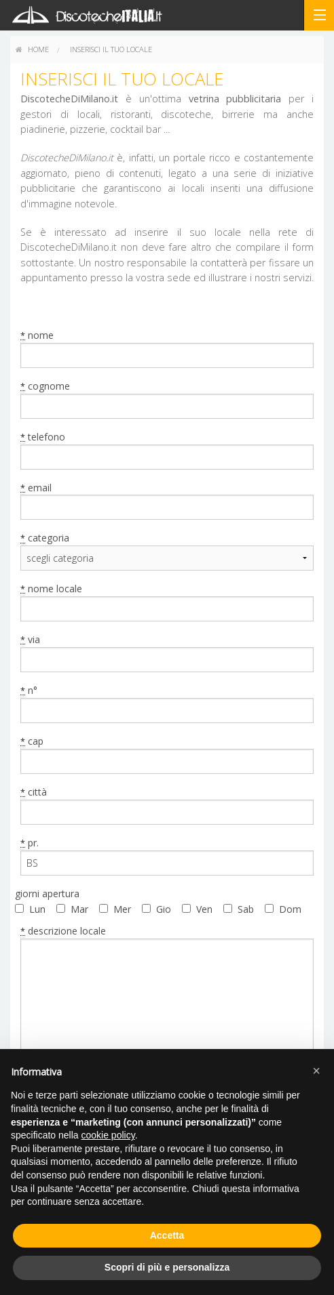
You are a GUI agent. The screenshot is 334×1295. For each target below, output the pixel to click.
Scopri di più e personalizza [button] (167, 1267)
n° (28, 690)
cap (31, 741)
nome (37, 335)
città (33, 792)
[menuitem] (32, 49)
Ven (204, 909)
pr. (29, 843)
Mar (79, 909)
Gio (163, 909)
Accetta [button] (167, 1235)
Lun (37, 909)
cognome (45, 386)
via (30, 639)
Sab (246, 909)
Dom (290, 909)
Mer (122, 909)
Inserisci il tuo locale (111, 49)
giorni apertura (47, 893)
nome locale (51, 589)
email (36, 488)
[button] (316, 1071)
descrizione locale (63, 931)
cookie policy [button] (108, 1135)
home (32, 49)
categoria (44, 538)
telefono (42, 437)
